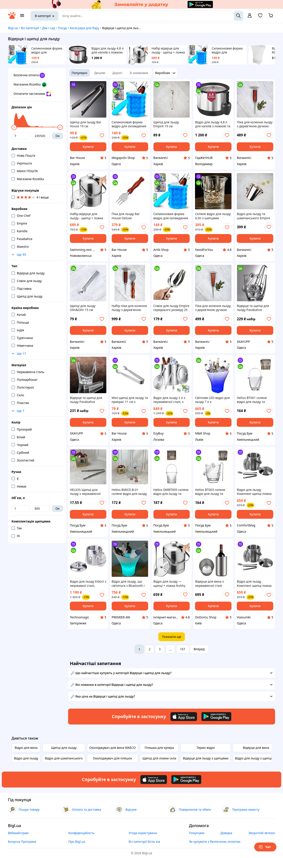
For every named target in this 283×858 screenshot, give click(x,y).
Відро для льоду (26, 758)
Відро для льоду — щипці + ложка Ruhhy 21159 (169, 583)
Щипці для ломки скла (159, 758)
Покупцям (196, 833)
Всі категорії (30, 28)
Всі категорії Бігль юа (144, 841)
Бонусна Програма (22, 841)
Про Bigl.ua (76, 841)
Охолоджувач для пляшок (112, 758)
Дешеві (99, 73)
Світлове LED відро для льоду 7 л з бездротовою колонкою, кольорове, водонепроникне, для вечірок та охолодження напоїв (213, 400)
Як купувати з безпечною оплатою (215, 841)
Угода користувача (143, 833)
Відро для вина (26, 748)
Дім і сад (48, 28)
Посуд (62, 28)
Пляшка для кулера (159, 748)
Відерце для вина (256, 748)
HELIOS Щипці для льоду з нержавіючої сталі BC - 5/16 (85, 492)
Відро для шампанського (64, 758)
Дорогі (117, 73)
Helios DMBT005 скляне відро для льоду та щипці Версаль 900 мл (171, 492)
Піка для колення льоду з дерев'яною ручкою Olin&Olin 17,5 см (254, 124)
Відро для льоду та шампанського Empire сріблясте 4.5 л (253, 216)
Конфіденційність (81, 833)
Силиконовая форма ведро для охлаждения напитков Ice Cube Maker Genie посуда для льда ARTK (228, 50)
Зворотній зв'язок (261, 833)
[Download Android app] (216, 716)
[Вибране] (260, 17)
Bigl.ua (13, 28)
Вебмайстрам (18, 833)
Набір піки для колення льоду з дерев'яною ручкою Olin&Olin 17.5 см (129, 308)
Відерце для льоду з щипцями (205, 758)
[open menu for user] (249, 16)
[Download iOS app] (183, 716)
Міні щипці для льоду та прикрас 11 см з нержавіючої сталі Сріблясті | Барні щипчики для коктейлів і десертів (130, 400)
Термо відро (206, 748)
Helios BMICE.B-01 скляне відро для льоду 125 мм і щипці (129, 492)
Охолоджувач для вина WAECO (112, 748)
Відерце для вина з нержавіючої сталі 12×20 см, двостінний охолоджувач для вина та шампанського (212, 583)
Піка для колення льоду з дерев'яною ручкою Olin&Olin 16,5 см (213, 308)
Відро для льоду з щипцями (256, 758)
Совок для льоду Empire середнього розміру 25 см (171, 308)
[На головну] (12, 18)
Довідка (226, 833)
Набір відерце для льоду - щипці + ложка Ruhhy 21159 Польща (168, 50)
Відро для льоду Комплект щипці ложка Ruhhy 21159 (254, 492)
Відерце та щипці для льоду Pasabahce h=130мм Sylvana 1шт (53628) (253, 308)
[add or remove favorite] (102, 135)
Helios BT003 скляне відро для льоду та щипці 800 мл (210, 492)
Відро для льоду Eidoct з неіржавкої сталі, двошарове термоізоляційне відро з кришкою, (88, 583)
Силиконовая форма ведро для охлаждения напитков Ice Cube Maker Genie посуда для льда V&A (48, 50)
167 (182, 649)
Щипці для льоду (64, 748)
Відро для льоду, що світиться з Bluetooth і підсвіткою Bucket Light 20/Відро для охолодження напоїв (129, 583)
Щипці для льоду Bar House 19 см (85, 124)
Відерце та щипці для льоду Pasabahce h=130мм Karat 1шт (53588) (86, 400)
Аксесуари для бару (84, 28)
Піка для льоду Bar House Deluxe (126, 216)
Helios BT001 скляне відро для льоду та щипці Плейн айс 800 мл (253, 400)
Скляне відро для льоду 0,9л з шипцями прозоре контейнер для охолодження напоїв (213, 216)
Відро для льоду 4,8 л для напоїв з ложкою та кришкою (108, 50)
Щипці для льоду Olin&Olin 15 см (83, 308)
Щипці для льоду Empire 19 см (166, 124)
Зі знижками (138, 73)
